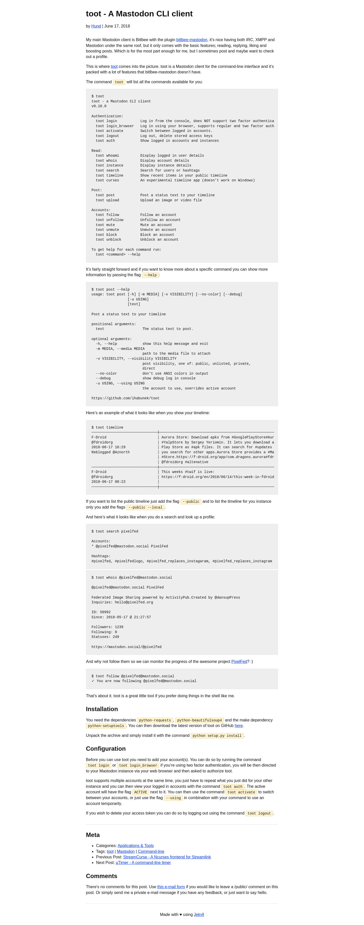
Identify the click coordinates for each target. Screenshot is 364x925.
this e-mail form (171, 886)
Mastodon (125, 851)
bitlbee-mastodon (192, 40)
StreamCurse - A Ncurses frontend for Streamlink (167, 856)
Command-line (151, 851)
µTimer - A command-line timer (143, 862)
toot (114, 66)
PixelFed (239, 661)
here (239, 725)
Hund (96, 26)
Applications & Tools (136, 845)
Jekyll (199, 914)
